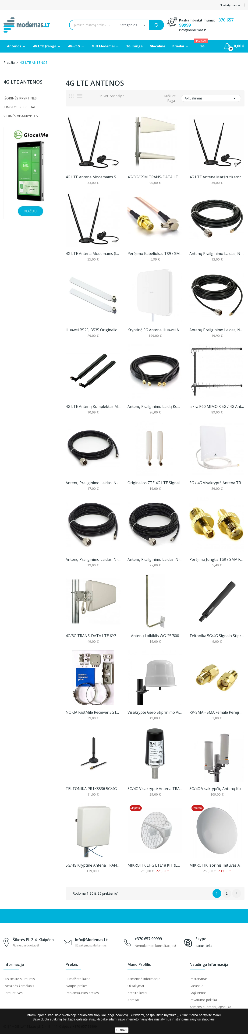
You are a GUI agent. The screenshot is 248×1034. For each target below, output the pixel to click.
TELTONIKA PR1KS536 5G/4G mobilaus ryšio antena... (93, 788)
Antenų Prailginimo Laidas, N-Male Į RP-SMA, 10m (155, 559)
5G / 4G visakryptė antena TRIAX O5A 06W (216, 482)
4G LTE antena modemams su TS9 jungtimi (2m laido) (93, 177)
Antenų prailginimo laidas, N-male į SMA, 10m (216, 330)
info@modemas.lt (192, 30)
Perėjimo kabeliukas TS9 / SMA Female (155, 253)
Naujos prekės (77, 986)
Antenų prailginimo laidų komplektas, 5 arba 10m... (155, 406)
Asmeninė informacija (144, 979)
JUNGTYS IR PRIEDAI (19, 107)
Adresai (133, 1000)
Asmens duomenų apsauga (210, 1007)
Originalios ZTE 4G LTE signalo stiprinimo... (155, 482)
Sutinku (121, 1030)
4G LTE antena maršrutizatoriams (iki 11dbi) (216, 177)
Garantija (196, 986)
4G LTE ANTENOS (23, 82)
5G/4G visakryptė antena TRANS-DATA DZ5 (155, 788)
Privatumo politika (203, 1000)
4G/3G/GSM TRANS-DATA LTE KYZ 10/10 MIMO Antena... (155, 177)
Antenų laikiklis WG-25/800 (155, 635)
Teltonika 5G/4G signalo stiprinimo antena (216, 635)
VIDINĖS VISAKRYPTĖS (21, 116)
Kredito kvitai (137, 993)
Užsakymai (136, 986)
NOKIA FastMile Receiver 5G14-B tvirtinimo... (93, 712)
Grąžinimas (198, 993)
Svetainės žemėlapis (19, 986)
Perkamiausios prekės (82, 993)
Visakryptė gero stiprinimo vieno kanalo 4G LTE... (155, 712)
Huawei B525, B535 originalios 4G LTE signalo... (93, 330)
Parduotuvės (13, 993)
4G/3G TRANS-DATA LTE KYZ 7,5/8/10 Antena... (93, 635)
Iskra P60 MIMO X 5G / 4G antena (216, 406)
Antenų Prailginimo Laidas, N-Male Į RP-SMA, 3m (93, 482)
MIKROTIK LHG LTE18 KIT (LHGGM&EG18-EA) (155, 865)
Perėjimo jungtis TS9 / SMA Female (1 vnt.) (216, 559)
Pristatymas (199, 979)
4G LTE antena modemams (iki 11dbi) (93, 253)
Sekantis (236, 893)
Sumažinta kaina (78, 979)
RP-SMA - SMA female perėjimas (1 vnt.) (216, 712)
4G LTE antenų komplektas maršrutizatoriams (93, 406)
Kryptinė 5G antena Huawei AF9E (155, 330)
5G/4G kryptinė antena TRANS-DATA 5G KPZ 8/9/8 (93, 865)
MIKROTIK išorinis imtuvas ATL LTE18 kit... (216, 865)
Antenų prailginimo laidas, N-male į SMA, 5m (216, 253)
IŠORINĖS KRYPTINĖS (20, 98)
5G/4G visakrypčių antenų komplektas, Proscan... (216, 788)
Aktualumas (211, 98)
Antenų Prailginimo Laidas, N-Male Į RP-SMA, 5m (93, 559)
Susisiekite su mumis (19, 979)
